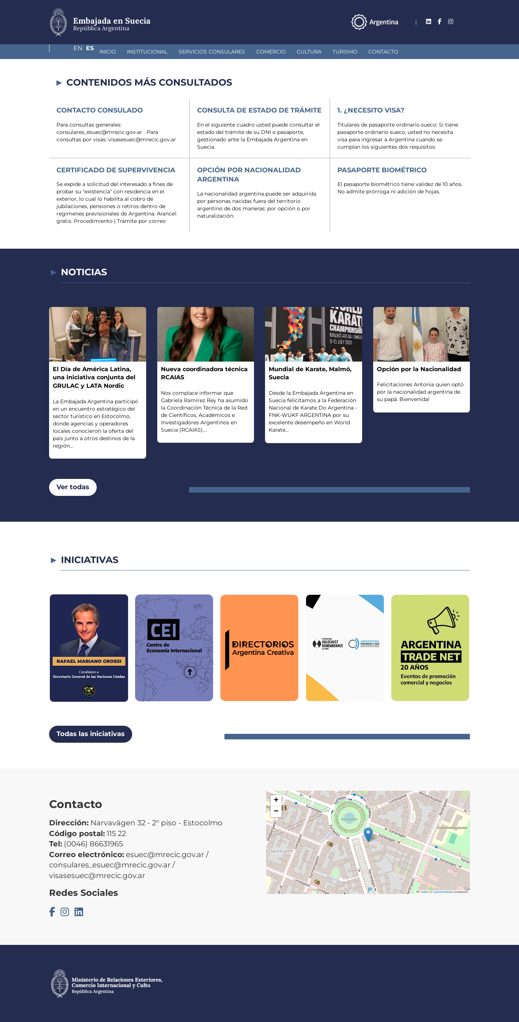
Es (466, 21)
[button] (368, 834)
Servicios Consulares (173, 51)
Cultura (270, 51)
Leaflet (422, 892)
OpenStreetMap (443, 892)
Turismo (305, 51)
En (451, 21)
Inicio (68, 51)
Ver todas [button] (72, 487)
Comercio (232, 51)
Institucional (108, 51)
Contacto (344, 51)
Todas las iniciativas (90, 734)
